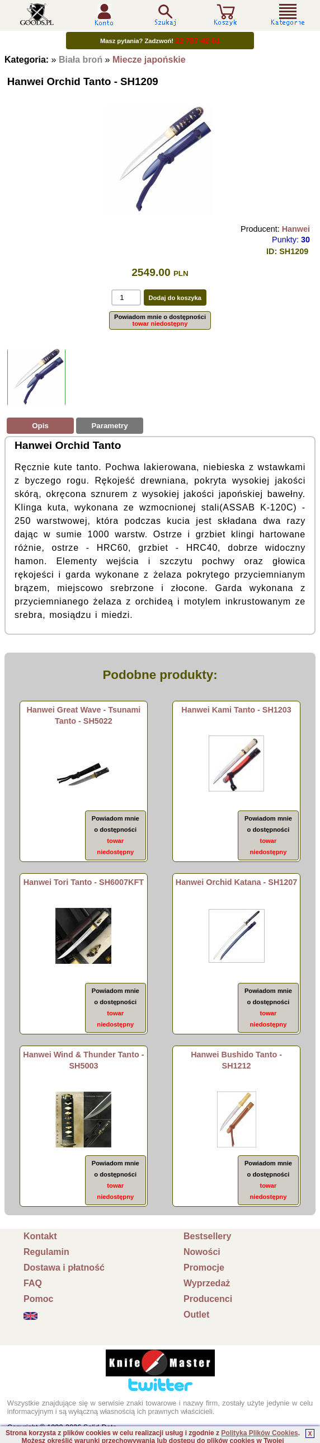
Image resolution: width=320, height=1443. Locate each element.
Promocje (203, 1267)
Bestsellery (207, 1236)
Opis (40, 425)
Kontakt (40, 1236)
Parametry (109, 425)
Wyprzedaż (206, 1283)
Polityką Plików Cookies (259, 1433)
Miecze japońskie (149, 59)
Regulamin (46, 1252)
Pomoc (38, 1299)
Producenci (207, 1299)
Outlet (196, 1314)
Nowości (201, 1252)
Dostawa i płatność (64, 1267)
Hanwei (296, 228)
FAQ (32, 1283)
